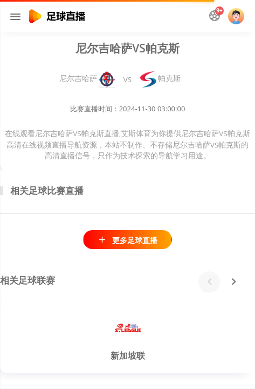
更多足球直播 (127, 240)
